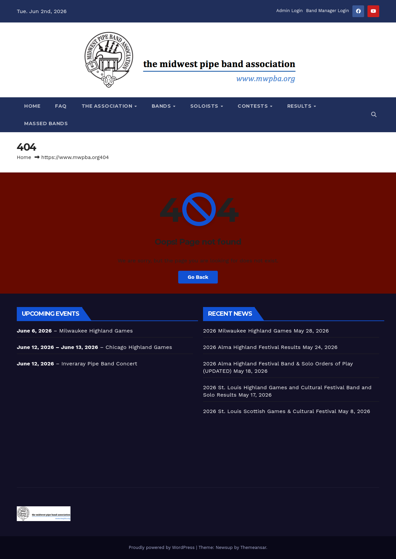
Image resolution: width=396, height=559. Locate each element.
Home (32, 106)
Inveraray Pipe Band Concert (99, 363)
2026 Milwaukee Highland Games (247, 330)
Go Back (198, 277)
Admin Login (289, 10)
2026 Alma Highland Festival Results (252, 347)
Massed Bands (46, 123)
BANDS (162, 106)
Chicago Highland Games (138, 347)
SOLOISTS (205, 106)
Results (300, 106)
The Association (108, 106)
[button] (374, 114)
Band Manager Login (327, 10)
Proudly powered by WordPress (162, 547)
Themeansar (253, 547)
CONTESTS (253, 106)
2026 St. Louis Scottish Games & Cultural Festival (269, 411)
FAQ (61, 106)
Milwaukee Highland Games (96, 330)
